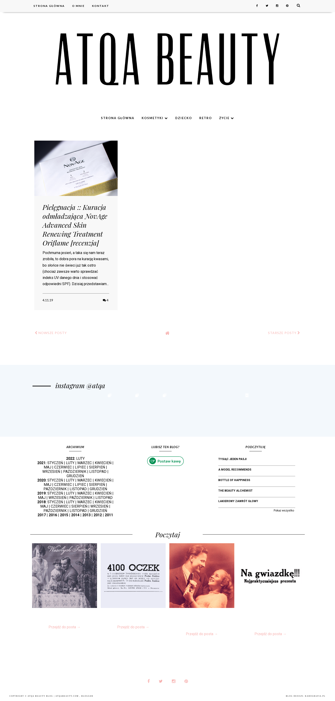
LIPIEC (80, 467)
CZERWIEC (63, 467)
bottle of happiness (234, 480)
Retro (205, 118)
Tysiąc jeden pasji (232, 459)
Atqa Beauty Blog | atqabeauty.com (54, 696)
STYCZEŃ (55, 463)
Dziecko (183, 118)
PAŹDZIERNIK (74, 471)
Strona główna (49, 6)
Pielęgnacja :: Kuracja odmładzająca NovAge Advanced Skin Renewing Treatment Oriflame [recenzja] (75, 225)
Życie (226, 118)
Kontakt (100, 6)
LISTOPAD (97, 471)
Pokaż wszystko (284, 510)
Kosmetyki (155, 118)
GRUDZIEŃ (75, 476)
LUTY (80, 458)
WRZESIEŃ (51, 471)
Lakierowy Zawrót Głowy (238, 501)
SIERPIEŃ (97, 467)
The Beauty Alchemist (235, 490)
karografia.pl (315, 696)
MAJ (47, 467)
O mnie (78, 6)
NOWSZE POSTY (51, 333)
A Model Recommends (234, 469)
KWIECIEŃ (103, 463)
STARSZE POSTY (284, 333)
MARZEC (84, 463)
